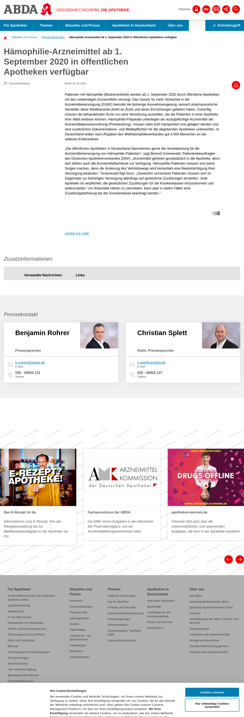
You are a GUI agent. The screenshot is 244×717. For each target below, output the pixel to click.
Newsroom (76, 600)
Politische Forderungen (122, 595)
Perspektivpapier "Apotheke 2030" (124, 632)
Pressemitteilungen (53, 37)
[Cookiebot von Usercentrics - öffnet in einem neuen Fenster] (24, 709)
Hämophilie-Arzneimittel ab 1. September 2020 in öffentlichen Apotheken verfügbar (123, 37)
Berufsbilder (154, 606)
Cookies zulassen (212, 658)
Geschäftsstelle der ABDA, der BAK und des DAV (213, 621)
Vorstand (194, 613)
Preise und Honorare (160, 622)
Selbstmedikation (118, 624)
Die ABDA (195, 595)
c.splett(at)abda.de (151, 363)
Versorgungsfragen (119, 619)
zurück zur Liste (77, 233)
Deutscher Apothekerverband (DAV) (211, 607)
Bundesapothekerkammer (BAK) (209, 601)
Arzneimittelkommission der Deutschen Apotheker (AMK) (31, 597)
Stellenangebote (199, 628)
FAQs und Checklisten (21, 640)
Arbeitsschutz (16, 611)
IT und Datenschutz (19, 617)
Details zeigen (202, 709)
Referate (13, 646)
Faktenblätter (78, 629)
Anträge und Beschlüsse (204, 640)
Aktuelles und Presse (82, 25)
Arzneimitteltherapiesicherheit (125, 613)
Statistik (74, 624)
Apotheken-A (155, 627)
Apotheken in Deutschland (133, 25)
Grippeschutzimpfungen (122, 640)
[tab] (43, 275)
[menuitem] (23, 37)
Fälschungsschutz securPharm (26, 634)
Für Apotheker (15, 25)
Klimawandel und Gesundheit (25, 622)
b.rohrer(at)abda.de (30, 363)
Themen (46, 25)
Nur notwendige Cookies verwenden (212, 671)
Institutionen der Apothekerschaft (209, 634)
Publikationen (78, 645)
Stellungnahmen (80, 618)
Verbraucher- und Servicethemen (80, 637)
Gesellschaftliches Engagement (208, 646)
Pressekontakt (78, 612)
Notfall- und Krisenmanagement (27, 628)
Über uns (175, 25)
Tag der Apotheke (118, 601)
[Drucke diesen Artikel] (236, 85)
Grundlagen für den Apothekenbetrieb (159, 614)
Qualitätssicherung (19, 605)
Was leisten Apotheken (161, 600)
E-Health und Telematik (122, 607)
